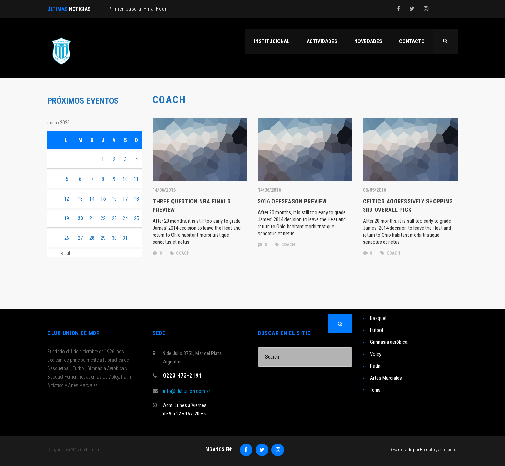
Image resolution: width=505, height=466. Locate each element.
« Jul (65, 253)
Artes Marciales (386, 378)
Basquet (378, 318)
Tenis (375, 390)
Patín (375, 366)
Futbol (376, 330)
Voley (375, 354)
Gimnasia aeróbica (389, 342)
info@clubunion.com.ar (186, 391)
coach (180, 253)
